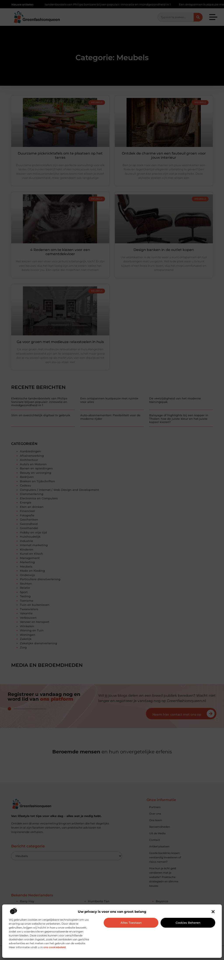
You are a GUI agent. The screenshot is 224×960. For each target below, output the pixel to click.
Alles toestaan (131, 922)
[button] (213, 911)
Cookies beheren (188, 922)
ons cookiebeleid (54, 947)
